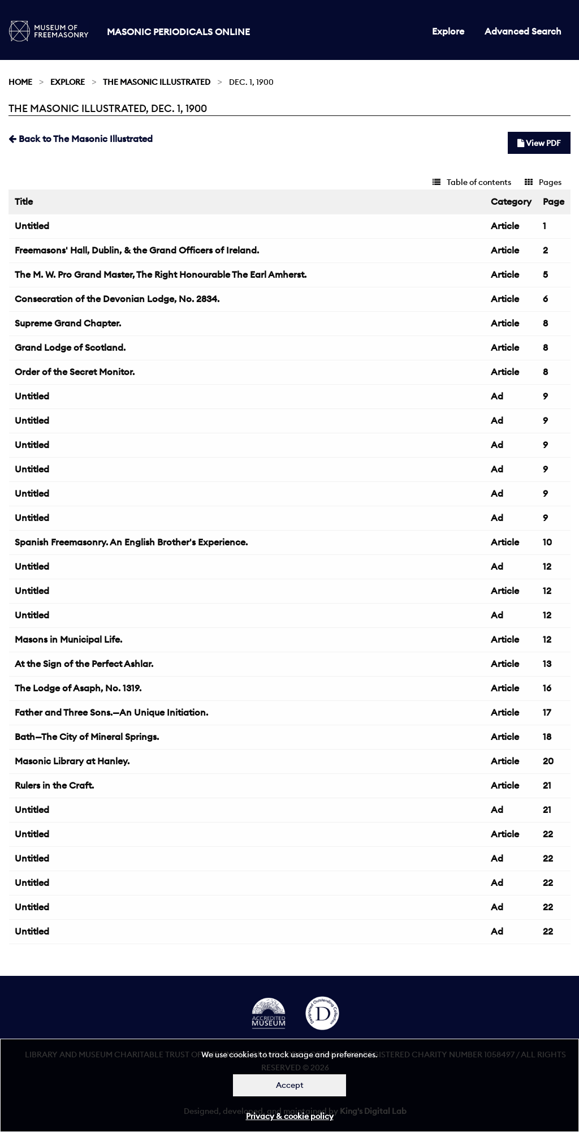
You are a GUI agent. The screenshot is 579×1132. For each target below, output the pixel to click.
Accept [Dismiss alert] (290, 1085)
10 (547, 542)
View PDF (539, 143)
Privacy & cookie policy (290, 1116)
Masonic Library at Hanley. (72, 761)
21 (547, 785)
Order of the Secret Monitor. (75, 371)
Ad (497, 396)
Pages (543, 182)
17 (547, 712)
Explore (448, 31)
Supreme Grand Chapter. (68, 323)
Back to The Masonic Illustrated (80, 138)
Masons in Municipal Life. (68, 639)
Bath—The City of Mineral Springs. (87, 736)
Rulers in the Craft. (54, 785)
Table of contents (472, 182)
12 (547, 566)
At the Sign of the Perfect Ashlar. (84, 663)
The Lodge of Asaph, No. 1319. (78, 688)
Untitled (32, 225)
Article (505, 225)
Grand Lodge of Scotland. (70, 347)
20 (548, 761)
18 (547, 736)
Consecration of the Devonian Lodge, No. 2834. (117, 298)
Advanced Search (523, 31)
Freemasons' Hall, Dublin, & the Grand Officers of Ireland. (137, 250)
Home (20, 82)
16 (547, 688)
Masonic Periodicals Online (178, 31)
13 (547, 663)
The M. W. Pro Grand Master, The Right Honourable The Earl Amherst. (160, 274)
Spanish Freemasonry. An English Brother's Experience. (131, 542)
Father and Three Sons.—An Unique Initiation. (111, 712)
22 (548, 834)
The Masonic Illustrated (156, 82)
